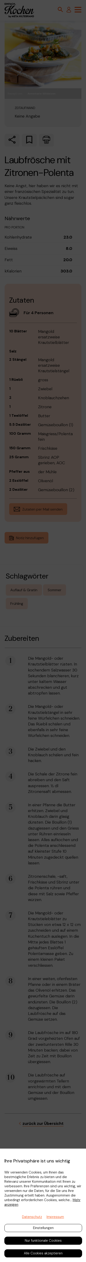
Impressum (55, 1217)
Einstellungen (43, 1228)
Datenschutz (32, 1217)
